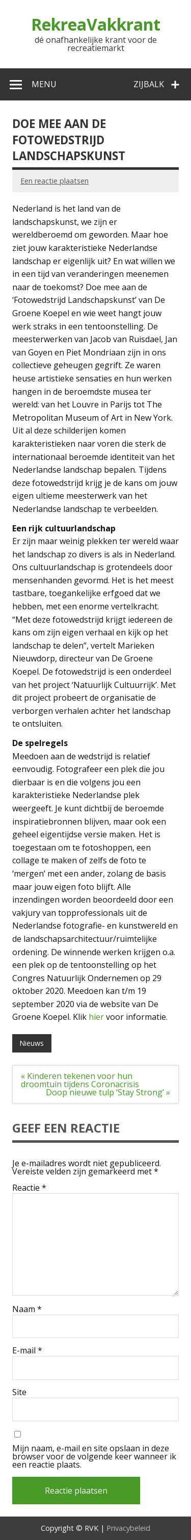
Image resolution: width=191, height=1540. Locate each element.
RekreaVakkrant (95, 24)
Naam (27, 1309)
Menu (44, 84)
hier (96, 1016)
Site (19, 1392)
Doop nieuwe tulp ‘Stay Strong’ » (108, 1092)
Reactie (29, 1188)
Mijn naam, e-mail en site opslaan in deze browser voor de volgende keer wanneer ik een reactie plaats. (94, 1456)
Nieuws (31, 1043)
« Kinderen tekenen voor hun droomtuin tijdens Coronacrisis (80, 1080)
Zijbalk (148, 84)
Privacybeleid (128, 1528)
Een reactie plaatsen (54, 181)
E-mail (27, 1350)
